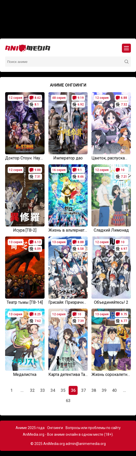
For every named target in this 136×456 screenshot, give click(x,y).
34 (52, 390)
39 (104, 390)
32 (32, 390)
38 (93, 390)
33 (42, 390)
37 (83, 390)
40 (114, 390)
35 (63, 390)
